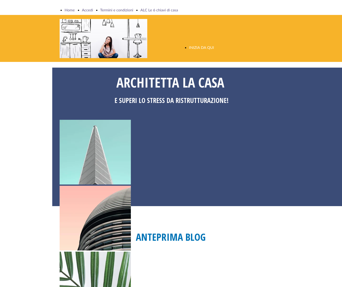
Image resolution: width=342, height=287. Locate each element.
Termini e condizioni (116, 10)
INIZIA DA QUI (201, 47)
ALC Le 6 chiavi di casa (159, 10)
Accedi (87, 10)
